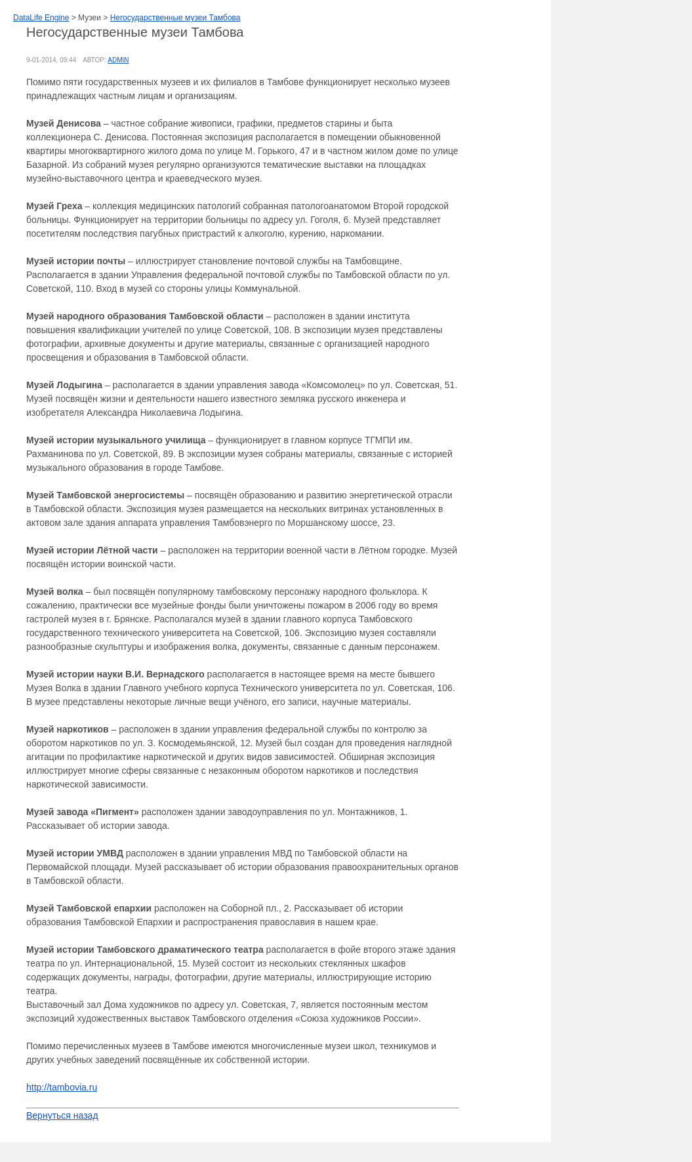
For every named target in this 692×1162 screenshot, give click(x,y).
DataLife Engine (41, 17)
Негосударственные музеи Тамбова (175, 17)
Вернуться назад (62, 1115)
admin (118, 60)
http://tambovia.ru (61, 1087)
